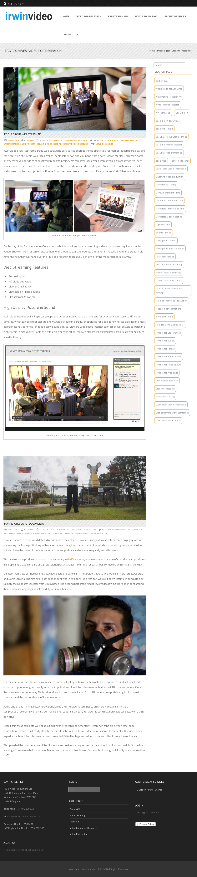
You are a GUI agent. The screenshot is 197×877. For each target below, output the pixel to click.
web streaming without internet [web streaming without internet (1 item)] (172, 412)
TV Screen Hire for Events (148, 789)
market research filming (33, 144)
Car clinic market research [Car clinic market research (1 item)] (169, 144)
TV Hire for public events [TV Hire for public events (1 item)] (168, 356)
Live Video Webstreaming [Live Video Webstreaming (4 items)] (169, 264)
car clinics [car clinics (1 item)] (161, 161)
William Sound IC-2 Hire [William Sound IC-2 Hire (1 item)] (168, 420)
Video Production (146, 16)
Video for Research (88, 16)
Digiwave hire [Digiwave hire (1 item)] (163, 224)
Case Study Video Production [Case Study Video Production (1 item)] (171, 168)
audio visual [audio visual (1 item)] (162, 81)
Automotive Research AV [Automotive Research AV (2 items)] (169, 97)
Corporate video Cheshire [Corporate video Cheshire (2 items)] (169, 216)
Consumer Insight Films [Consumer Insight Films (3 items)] (168, 192)
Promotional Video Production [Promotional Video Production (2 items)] (171, 300)
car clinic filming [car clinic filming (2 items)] (164, 128)
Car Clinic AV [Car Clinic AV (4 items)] (182, 113)
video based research (58, 144)
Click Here (154, 812)
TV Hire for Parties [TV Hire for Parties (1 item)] (165, 348)
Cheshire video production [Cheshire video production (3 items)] (169, 177)
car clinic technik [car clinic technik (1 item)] (180, 161)
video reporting (99, 533)
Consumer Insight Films (121, 529)
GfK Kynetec (77, 559)
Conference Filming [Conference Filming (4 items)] (166, 184)
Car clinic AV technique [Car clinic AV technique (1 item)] (168, 121)
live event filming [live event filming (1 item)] (165, 256)
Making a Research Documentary (25, 524)
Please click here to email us (25, 816)
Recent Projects (175, 16)
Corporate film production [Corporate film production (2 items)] (169, 200)
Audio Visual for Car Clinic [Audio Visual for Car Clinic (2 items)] (169, 89)
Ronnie (30, 140)
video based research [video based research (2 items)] (167, 380)
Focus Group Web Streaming (23, 134)
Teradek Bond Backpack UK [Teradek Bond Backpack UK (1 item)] (170, 324)
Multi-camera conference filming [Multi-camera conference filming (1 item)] (169, 291)
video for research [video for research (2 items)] (165, 388)
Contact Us (70, 34)
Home (66, 16)
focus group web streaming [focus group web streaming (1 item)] (170, 248)
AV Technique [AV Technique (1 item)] (163, 113)
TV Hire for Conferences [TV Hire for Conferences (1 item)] (168, 333)
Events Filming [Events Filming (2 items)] (163, 232)
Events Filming (118, 16)
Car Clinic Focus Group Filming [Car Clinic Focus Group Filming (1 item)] (171, 137)
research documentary (34, 533)
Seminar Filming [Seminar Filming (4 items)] (164, 316)
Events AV (75, 809)
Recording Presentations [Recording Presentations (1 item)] (168, 309)
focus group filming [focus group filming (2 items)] (166, 240)
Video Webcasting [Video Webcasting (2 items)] (165, 396)
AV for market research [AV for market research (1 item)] (167, 104)
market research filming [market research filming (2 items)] (168, 272)
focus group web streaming (114, 140)
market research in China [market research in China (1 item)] (169, 280)
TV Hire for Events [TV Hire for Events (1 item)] (165, 340)
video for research (79, 144)
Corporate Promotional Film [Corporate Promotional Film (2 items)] (170, 208)
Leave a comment (104, 144)
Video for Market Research (73, 140)
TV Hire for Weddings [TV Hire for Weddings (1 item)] (167, 373)
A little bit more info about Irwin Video (23, 850)
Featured (54, 140)
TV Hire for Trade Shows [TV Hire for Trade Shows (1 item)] (168, 364)
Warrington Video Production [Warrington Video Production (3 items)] (171, 404)
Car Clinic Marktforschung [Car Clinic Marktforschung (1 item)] (169, 152)
